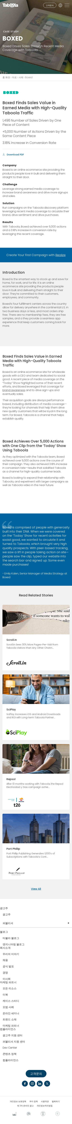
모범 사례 (8, 1007)
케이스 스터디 (11, 1001)
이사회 (7, 979)
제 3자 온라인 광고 (25, 1105)
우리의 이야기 (11, 954)
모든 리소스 (9, 988)
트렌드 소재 (9, 1019)
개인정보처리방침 (45, 1105)
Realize (60, 255)
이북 (5, 995)
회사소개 (5, 948)
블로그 (4, 932)
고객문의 (50, 5)
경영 (5, 973)
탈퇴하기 (56, 1101)
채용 (5, 960)
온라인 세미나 (11, 1013)
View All (36, 889)
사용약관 (45, 1101)
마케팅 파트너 (8, 982)
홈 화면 (6, 77)
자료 (14, 77)
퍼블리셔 (8, 923)
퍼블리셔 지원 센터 (14, 1042)
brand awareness (13, 390)
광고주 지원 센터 (12, 1035)
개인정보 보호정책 (18, 1101)
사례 (21, 77)
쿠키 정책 (33, 1101)
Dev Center (10, 1048)
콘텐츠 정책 (9, 1054)
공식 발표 (8, 966)
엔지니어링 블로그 (13, 944)
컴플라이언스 (8, 1029)
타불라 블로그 (11, 938)
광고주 (4, 908)
